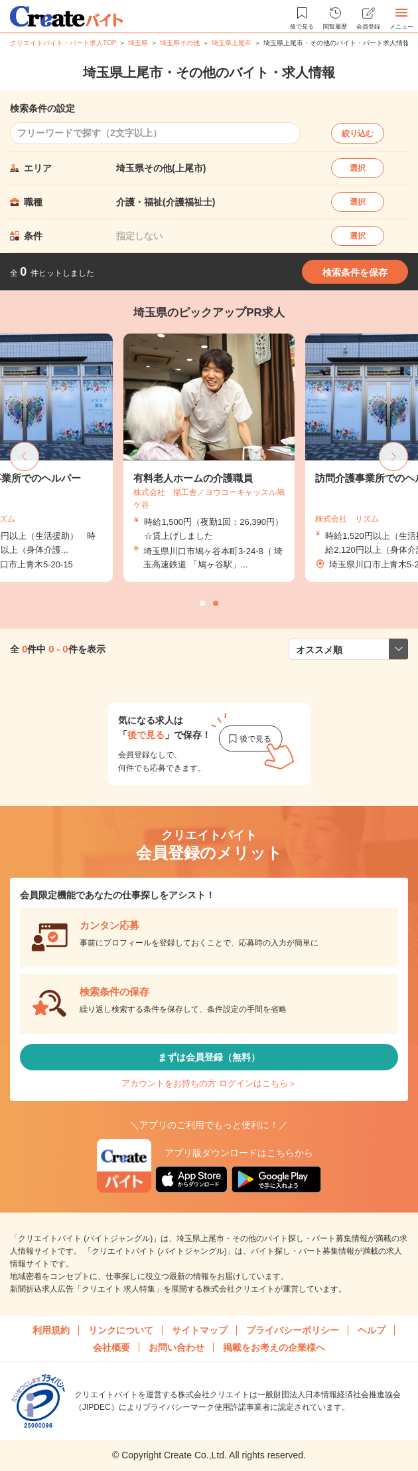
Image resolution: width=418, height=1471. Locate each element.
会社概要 (111, 1347)
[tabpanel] (209, 458)
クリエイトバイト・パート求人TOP (63, 43)
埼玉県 (138, 43)
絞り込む (358, 133)
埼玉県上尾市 (231, 43)
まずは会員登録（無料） (209, 1057)
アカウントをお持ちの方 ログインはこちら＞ (209, 1083)
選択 (358, 168)
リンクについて (120, 1330)
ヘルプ (371, 1330)
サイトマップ (200, 1330)
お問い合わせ (176, 1347)
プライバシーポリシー (292, 1330)
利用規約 (51, 1330)
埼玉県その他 (180, 43)
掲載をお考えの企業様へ (274, 1347)
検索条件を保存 (354, 272)
